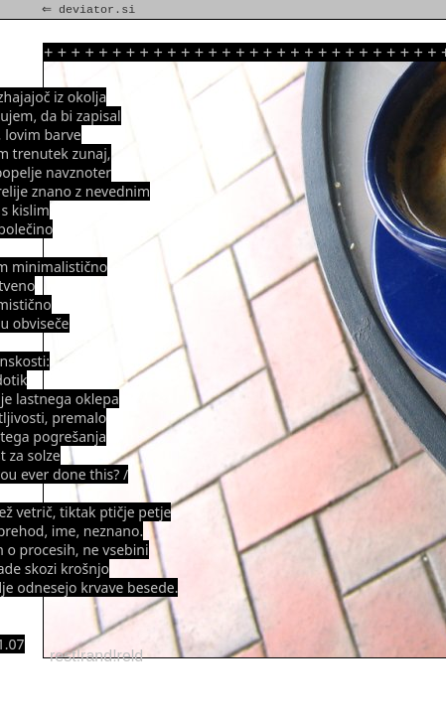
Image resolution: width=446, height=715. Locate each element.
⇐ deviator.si (90, 10)
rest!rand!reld (96, 655)
